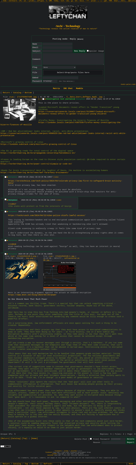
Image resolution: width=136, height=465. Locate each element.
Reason (96, 442)
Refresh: (51, 464)
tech (62, 1)
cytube (31, 1)
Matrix (56, 88)
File (95, 439)
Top (26, 464)
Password (104, 439)
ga (72, 1)
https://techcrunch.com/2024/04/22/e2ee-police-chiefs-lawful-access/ (46, 215)
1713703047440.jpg (27, 97)
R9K (110, 1)
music (82, 1)
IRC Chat (68, 88)
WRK (50, 1)
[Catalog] (16, 438)
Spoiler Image (96, 51)
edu (67, 1)
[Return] (80, 39)
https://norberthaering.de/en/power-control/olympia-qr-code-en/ (36, 164)
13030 (49, 254)
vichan (66, 451)
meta (123, 1)
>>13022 (58, 200)
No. (113, 99)
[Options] (132, 1)
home (5, 1)
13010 (117, 99)
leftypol (40, 1)
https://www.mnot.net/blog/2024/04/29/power (32, 295)
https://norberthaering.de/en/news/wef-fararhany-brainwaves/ (35, 173)
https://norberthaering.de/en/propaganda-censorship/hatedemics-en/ (38, 153)
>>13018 (55, 177)
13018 (52, 200)
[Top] (24, 438)
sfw (20, 1)
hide (12, 97)
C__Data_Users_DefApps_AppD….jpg (84, 97)
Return (6, 93)
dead (116, 1)
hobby (56, 1)
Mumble (79, 88)
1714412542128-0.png (26, 256)
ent (76, 1)
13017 (49, 177)
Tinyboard (57, 451)
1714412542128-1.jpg (64, 256)
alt (25, 1)
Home (131, 464)
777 (87, 1)
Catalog (17, 93)
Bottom (28, 93)
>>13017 (12, 204)
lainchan (74, 451)
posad (93, 1)
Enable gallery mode (128, 84)
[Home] (34, 438)
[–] (40, 99)
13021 (49, 212)
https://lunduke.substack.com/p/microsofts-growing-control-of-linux (39, 144)
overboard (13, 1)
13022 (49, 240)
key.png (29, 258)
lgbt (105, 1)
